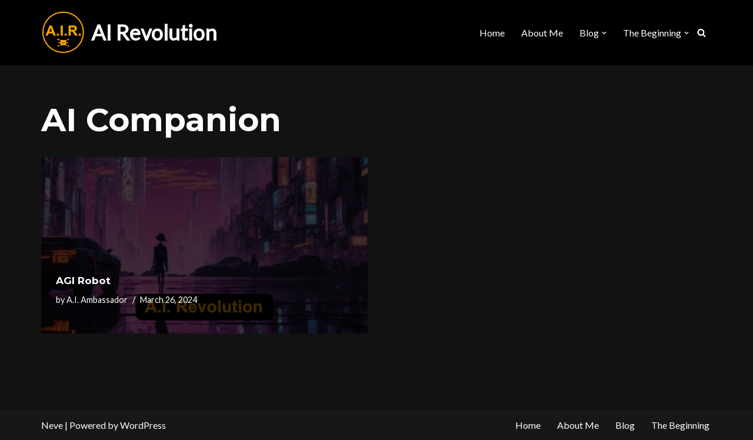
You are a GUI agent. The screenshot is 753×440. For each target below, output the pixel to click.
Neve (52, 425)
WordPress (143, 425)
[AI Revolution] (129, 33)
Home (492, 32)
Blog (625, 425)
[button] (604, 33)
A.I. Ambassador (97, 300)
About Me (542, 32)
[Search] (701, 32)
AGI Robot (83, 280)
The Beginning (680, 425)
